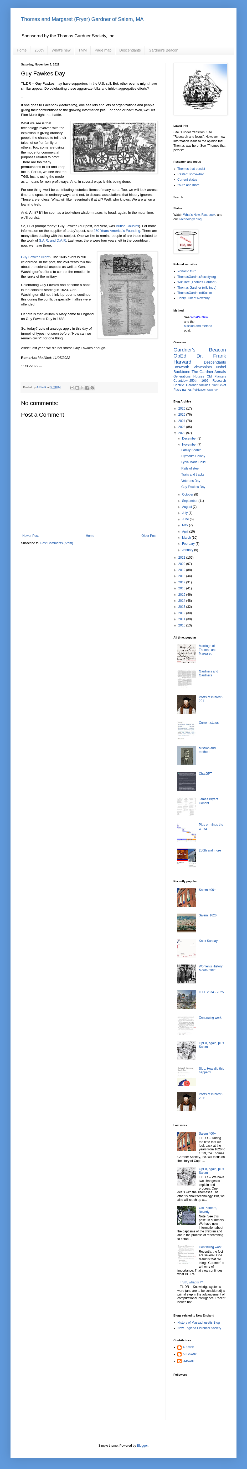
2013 (182, 607)
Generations (182, 376)
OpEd (179, 356)
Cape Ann (212, 389)
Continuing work (210, 1017)
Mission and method (198, 326)
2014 (182, 601)
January (188, 550)
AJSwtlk (188, 1347)
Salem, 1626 (208, 915)
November (190, 444)
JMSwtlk (188, 1361)
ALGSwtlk (190, 1354)
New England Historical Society (199, 1328)
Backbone (181, 372)
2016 (182, 588)
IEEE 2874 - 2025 (211, 992)
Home (22, 50)
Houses (198, 376)
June (186, 519)
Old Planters (216, 376)
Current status (187, 179)
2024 (182, 421)
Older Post (148, 536)
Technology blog (190, 219)
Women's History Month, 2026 (211, 968)
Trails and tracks (192, 474)
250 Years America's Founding (117, 231)
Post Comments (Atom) (56, 543)
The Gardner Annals (209, 372)
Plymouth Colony (193, 456)
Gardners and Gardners (208, 673)
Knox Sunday (208, 941)
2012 (182, 613)
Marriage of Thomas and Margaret (208, 649)
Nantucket (219, 385)
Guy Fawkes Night (35, 257)
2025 (182, 414)
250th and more (188, 185)
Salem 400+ (207, 890)
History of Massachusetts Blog (198, 1322)
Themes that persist (191, 169)
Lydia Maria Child (193, 462)
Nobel (221, 367)
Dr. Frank (211, 356)
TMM (82, 50)
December (190, 438)
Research (219, 380)
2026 (182, 408)
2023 (182, 427)
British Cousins (127, 226)
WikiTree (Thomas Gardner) (197, 282)
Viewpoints (203, 367)
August (187, 507)
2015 (182, 594)
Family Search (191, 450)
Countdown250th (185, 380)
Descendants (130, 50)
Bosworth (181, 367)
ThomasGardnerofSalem (194, 293)
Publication (200, 389)
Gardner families (198, 385)
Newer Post (30, 536)
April (185, 531)
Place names (182, 389)
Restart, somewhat (190, 174)
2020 (182, 564)
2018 (182, 576)
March (187, 537)
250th (39, 50)
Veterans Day (190, 481)
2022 (182, 433)
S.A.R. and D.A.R (52, 240)
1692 (204, 380)
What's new (61, 50)
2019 (182, 570)
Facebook (208, 215)
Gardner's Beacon (163, 50)
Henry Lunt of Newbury (193, 298)
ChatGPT (205, 774)
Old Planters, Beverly (208, 1209)
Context (178, 385)
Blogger (142, 1445)
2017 (182, 582)
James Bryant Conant (208, 801)
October (188, 494)
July (185, 513)
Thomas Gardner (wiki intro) (197, 287)
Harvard (182, 362)
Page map (103, 50)
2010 (182, 625)
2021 (182, 557)
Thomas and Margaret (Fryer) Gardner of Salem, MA (82, 19)
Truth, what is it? (191, 1282)
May (185, 525)
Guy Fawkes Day (193, 487)
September (190, 501)
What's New (191, 215)
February (188, 543)
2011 (182, 619)
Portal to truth (186, 271)
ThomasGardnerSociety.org (196, 277)
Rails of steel (190, 468)
